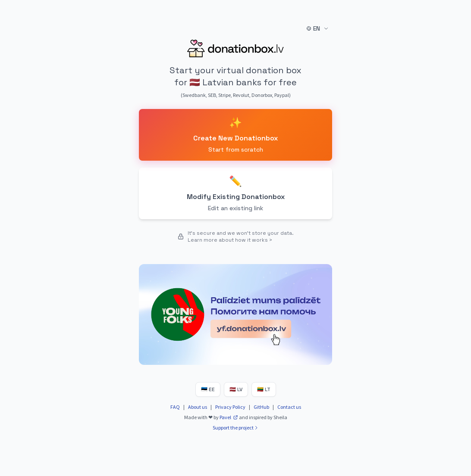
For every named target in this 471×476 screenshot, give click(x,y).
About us (197, 407)
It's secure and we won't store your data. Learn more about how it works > (241, 236)
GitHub (261, 407)
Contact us (289, 407)
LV (235, 389)
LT (263, 389)
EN (317, 28)
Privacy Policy (230, 407)
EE (208, 389)
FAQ (175, 407)
